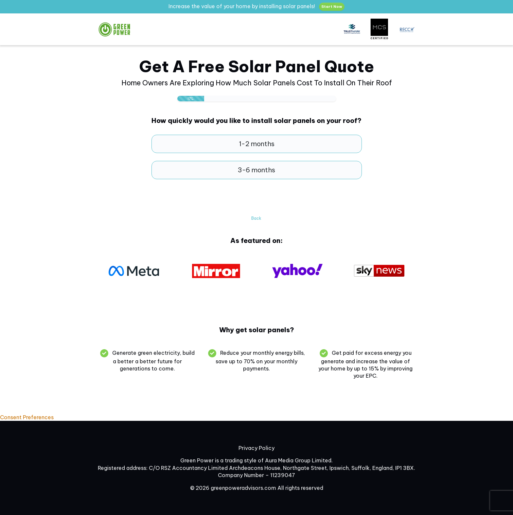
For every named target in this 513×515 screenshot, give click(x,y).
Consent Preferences (27, 417)
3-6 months (256, 170)
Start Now (331, 6)
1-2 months (256, 144)
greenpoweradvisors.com (243, 488)
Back (256, 218)
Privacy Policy (256, 448)
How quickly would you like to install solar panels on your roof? (256, 120)
